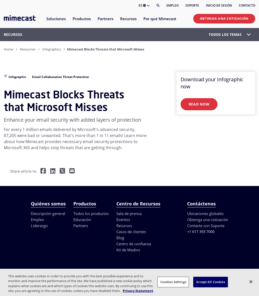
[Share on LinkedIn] (52, 171)
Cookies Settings (173, 282)
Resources (27, 49)
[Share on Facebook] (43, 171)
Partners (80, 225)
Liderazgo (39, 225)
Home (8, 49)
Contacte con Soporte (205, 225)
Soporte (192, 5)
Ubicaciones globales (205, 213)
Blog (120, 237)
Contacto (247, 5)
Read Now (199, 104)
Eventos (123, 219)
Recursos (124, 225)
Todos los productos (91, 213)
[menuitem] (55, 22)
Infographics (51, 49)
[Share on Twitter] (62, 171)
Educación (82, 219)
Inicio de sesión (219, 5)
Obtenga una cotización (224, 18)
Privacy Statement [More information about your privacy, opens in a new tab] (138, 290)
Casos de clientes (131, 231)
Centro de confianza (133, 243)
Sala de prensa (129, 213)
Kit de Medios (128, 249)
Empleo (172, 5)
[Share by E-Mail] (72, 171)
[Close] (250, 281)
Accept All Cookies (210, 282)
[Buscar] (158, 6)
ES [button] (144, 5)
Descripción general (48, 213)
